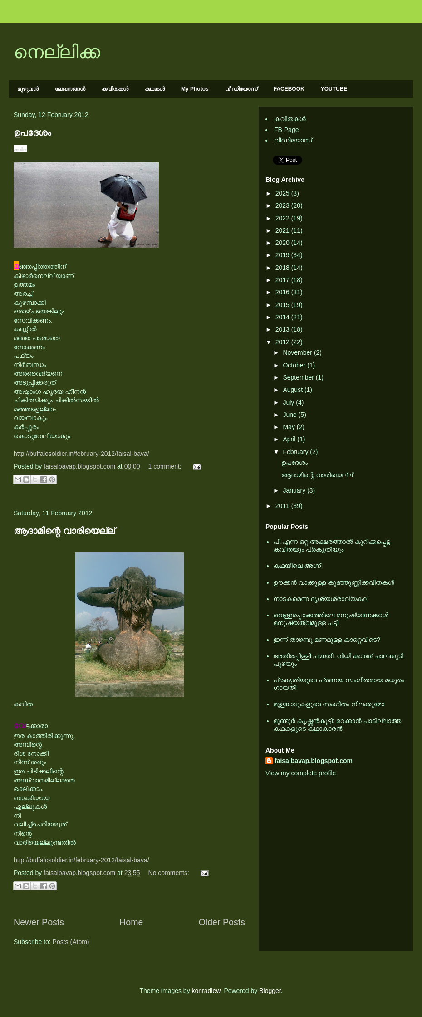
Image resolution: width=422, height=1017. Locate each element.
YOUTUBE (334, 89)
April (290, 439)
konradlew (206, 990)
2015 (283, 304)
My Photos (195, 89)
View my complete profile (300, 773)
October (295, 365)
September (299, 377)
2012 (283, 342)
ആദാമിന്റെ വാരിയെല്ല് (64, 531)
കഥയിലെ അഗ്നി (298, 565)
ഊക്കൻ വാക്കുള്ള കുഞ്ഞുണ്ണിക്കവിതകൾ (334, 582)
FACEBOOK (289, 89)
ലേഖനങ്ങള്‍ (70, 89)
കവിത (20, 149)
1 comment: (165, 466)
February (296, 451)
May (289, 426)
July (289, 402)
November (298, 352)
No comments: (169, 872)
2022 (283, 218)
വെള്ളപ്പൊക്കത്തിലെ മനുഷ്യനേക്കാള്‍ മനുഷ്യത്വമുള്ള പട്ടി (331, 618)
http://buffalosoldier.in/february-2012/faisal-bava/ (81, 453)
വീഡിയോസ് (241, 89)
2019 (283, 255)
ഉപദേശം (32, 132)
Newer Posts (39, 922)
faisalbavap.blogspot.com (314, 760)
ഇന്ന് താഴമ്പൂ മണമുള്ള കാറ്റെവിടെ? (327, 639)
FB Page (286, 129)
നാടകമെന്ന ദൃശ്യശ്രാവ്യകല (321, 598)
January (295, 490)
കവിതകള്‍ (115, 89)
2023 (283, 205)
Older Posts (222, 922)
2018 (283, 267)
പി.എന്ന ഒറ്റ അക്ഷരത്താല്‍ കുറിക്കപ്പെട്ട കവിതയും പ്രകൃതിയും (332, 545)
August (293, 389)
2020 (283, 242)
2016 (283, 292)
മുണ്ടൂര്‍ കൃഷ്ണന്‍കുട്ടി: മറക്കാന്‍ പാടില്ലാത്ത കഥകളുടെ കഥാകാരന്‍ (338, 724)
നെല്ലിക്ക (57, 52)
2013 (283, 329)
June (290, 414)
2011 (283, 505)
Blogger (269, 990)
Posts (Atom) (71, 941)
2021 (283, 230)
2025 (283, 193)
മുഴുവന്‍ (28, 89)
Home (131, 922)
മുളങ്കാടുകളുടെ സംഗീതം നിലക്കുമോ (329, 704)
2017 (283, 280)
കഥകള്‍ (155, 89)
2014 (283, 317)
